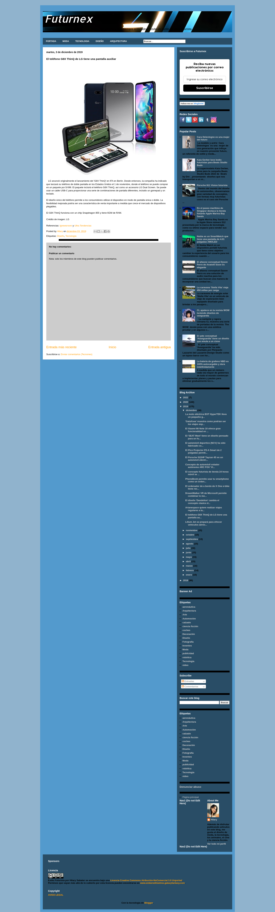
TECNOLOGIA (82, 41)
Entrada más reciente (61, 347)
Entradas (188, 681)
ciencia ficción (190, 626)
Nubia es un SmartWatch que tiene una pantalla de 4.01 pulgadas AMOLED (212, 239)
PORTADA (51, 41)
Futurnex (69, 18)
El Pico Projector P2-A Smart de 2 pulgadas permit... (203, 451)
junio (189, 552)
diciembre (191, 410)
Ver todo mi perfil (216, 843)
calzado (186, 622)
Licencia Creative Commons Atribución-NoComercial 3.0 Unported (146, 880)
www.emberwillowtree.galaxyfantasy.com (162, 883)
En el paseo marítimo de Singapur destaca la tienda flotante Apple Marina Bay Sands (211, 212)
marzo (189, 565)
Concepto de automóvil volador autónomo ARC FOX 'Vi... (202, 466)
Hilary (214, 819)
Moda (185, 649)
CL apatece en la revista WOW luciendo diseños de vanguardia (213, 313)
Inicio (112, 347)
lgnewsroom (65, 225)
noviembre (192, 530)
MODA (65, 41)
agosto (190, 543)
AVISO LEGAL (55, 895)
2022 (186, 397)
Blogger (148, 902)
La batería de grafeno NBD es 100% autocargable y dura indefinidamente (213, 364)
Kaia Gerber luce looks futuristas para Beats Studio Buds (212, 162)
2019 (186, 406)
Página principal (190, 797)
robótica (186, 657)
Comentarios (190, 686)
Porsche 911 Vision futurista (212, 185)
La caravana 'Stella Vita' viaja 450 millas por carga (212, 289)
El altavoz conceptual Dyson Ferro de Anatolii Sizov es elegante (212, 265)
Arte (184, 614)
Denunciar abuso (190, 786)
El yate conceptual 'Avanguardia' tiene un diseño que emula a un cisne (213, 339)
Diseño (60, 236)
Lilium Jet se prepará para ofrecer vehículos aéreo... (203, 523)
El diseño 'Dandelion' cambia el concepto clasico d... (202, 501)
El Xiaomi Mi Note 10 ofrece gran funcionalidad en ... (203, 430)
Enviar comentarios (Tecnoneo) (76, 354)
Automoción (189, 618)
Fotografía (188, 641)
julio (188, 548)
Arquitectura (189, 610)
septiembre (192, 539)
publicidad (188, 653)
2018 (186, 580)
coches (186, 630)
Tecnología (70, 236)
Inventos (187, 645)
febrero (190, 570)
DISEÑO (100, 41)
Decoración (188, 634)
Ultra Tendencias (83, 225)
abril (188, 561)
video (185, 665)
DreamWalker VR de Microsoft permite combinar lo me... (206, 494)
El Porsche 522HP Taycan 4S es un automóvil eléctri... (204, 458)
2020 (186, 402)
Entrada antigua (159, 347)
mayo (189, 557)
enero (189, 574)
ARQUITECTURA (118, 41)
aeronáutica (188, 607)
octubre (190, 534)
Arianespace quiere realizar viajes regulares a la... (203, 509)
